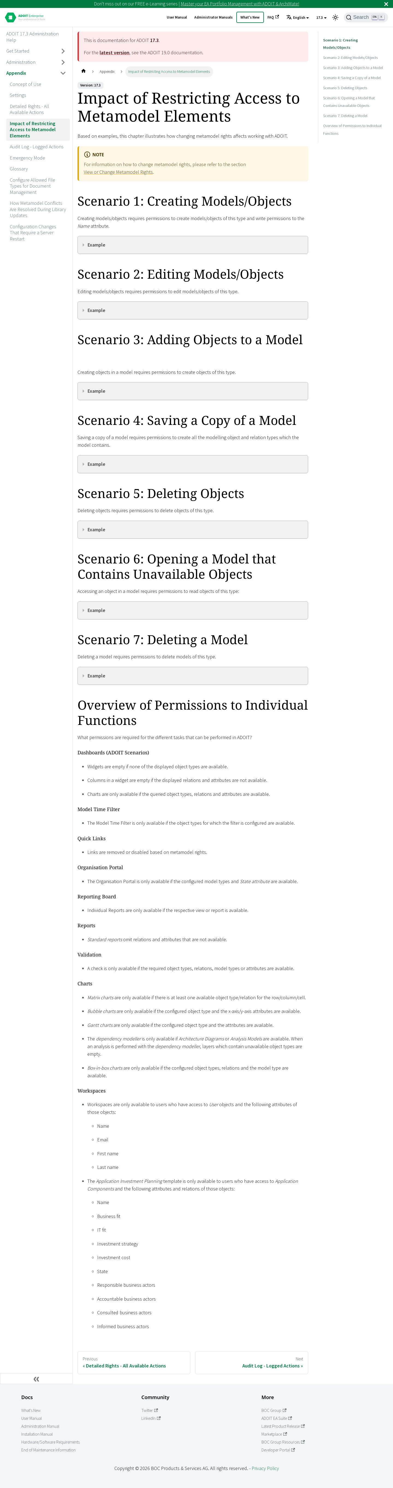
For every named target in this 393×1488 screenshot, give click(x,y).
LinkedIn (151, 1418)
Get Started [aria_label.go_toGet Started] (17, 51)
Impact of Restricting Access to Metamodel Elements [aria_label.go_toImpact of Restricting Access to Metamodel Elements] (33, 129)
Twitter (149, 1410)
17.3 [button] (319, 17)
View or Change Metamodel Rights (118, 172)
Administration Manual (40, 1426)
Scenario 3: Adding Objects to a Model (353, 60)
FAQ (273, 17)
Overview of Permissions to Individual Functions (352, 122)
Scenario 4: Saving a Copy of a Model (352, 70)
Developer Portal (278, 1450)
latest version (114, 52)
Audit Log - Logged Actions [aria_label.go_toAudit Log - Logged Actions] (37, 146)
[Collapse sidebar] (36, 1378)
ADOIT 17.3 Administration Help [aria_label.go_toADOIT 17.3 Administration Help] (32, 37)
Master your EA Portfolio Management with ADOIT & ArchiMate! (240, 4)
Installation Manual (37, 1434)
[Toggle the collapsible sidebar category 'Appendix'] (63, 73)
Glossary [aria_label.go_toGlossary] (19, 169)
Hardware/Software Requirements (50, 1442)
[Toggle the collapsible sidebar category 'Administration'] (63, 62)
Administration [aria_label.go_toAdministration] (20, 62)
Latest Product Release (283, 1426)
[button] (297, 18)
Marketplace (274, 1434)
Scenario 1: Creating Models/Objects (351, 40)
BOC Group (274, 1410)
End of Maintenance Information (48, 1450)
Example (96, 245)
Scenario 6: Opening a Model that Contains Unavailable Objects (349, 94)
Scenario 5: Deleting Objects (345, 80)
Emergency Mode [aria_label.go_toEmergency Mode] (27, 158)
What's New (250, 17)
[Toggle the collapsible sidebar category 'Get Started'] (63, 51)
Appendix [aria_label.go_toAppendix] (16, 73)
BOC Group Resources (283, 1442)
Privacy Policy (265, 1468)
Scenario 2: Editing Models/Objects (350, 49)
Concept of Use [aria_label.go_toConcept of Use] (25, 84)
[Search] (366, 17)
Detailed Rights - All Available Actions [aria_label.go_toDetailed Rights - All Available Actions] (29, 109)
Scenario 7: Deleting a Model (345, 108)
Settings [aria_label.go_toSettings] (18, 95)
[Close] (386, 4)
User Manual (177, 17)
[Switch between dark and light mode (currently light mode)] (335, 17)
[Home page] (83, 71)
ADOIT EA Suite (276, 1418)
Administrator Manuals (213, 17)
